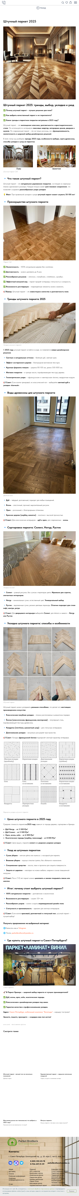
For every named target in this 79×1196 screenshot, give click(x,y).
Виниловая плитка (36, 1152)
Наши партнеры (14, 1167)
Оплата (11, 1152)
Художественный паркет (38, 1164)
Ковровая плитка (57, 1148)
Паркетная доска (36, 1156)
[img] (38, 8)
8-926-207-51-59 (37, 1143)
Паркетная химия (57, 1152)
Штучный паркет (57, 1156)
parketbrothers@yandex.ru (26, 917)
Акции (11, 1148)
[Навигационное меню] (75, 3)
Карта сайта (13, 1173)
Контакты (12, 1171)
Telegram (25, 913)
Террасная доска (57, 1154)
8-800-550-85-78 (37, 1140)
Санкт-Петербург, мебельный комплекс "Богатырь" (34, 993)
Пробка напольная (36, 1158)
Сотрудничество (14, 1169)
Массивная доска (36, 1162)
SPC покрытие (35, 1150)
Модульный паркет (58, 1157)
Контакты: (14, 1130)
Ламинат (33, 1148)
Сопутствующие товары (60, 1150)
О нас (11, 1163)
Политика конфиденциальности (16, 1158)
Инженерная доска (36, 1154)
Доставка (12, 1150)
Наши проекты (14, 1165)
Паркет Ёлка (34, 1160)
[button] (63, 2)
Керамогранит (56, 1159)
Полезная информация (17, 1155)
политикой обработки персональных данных (41, 1189)
